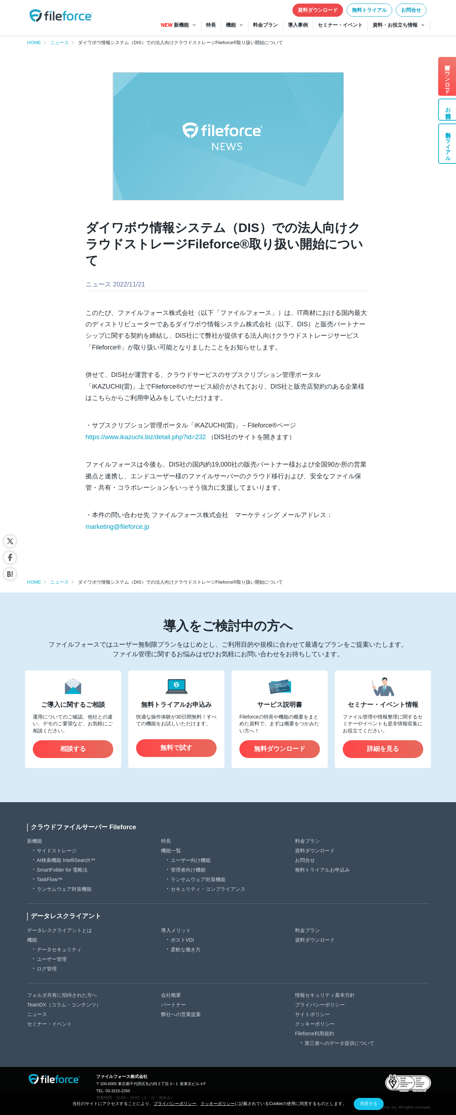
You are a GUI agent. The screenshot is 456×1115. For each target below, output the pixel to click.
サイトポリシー (312, 1014)
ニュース (59, 42)
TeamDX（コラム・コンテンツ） (64, 1005)
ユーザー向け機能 (191, 860)
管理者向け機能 (188, 870)
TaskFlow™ (49, 879)
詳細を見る (383, 748)
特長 (166, 841)
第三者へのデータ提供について (339, 1043)
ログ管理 (47, 969)
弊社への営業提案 (181, 1014)
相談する (73, 748)
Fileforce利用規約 (314, 1033)
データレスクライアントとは (59, 930)
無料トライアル (369, 10)
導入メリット (176, 930)
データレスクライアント (66, 916)
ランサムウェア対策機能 (64, 889)
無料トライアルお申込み (322, 870)
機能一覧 (171, 850)
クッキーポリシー (315, 1024)
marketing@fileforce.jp (117, 526)
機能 (32, 940)
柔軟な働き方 (186, 949)
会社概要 (171, 995)
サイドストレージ (57, 850)
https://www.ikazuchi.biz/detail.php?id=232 (146, 437)
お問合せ (411, 10)
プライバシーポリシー (320, 1005)
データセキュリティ (59, 949)
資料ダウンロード (318, 10)
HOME (34, 42)
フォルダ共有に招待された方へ (62, 995)
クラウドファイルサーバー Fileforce (83, 827)
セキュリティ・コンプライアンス (208, 889)
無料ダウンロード (279, 748)
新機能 (34, 841)
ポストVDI (182, 940)
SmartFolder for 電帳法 (62, 870)
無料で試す (176, 747)
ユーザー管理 (52, 959)
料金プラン (307, 841)
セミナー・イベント (49, 1024)
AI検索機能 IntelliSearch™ (66, 860)
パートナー (173, 1005)
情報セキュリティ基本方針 (325, 995)
